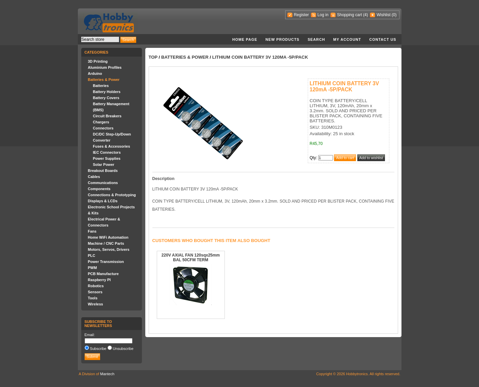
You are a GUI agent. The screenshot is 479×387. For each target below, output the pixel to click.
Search (316, 39)
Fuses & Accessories (111, 146)
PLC (91, 256)
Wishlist (383, 14)
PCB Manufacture (103, 274)
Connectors (103, 128)
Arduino (95, 73)
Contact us (382, 39)
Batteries (101, 86)
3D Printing (98, 61)
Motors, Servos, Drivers (109, 249)
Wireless (95, 304)
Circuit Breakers (107, 116)
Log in (323, 14)
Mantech (107, 374)
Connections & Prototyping (112, 195)
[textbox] (100, 39)
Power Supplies (107, 158)
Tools (93, 298)
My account (347, 39)
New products (283, 39)
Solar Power (104, 164)
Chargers (101, 122)
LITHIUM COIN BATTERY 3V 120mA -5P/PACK (260, 57)
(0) (394, 14)
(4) (365, 14)
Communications (103, 183)
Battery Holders (107, 92)
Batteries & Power (104, 80)
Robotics (96, 286)
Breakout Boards (103, 171)
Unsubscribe (123, 349)
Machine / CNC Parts (106, 243)
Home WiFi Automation (108, 237)
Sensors (95, 292)
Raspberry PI (99, 280)
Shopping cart (349, 14)
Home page (244, 39)
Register (301, 14)
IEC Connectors (107, 152)
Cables (94, 177)
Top (153, 57)
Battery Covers (106, 98)
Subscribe (98, 349)
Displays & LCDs (103, 201)
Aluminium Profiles (105, 67)
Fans (92, 231)
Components (99, 189)
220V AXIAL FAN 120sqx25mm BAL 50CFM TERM (190, 257)
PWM (92, 268)
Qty (313, 157)
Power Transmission (106, 262)
